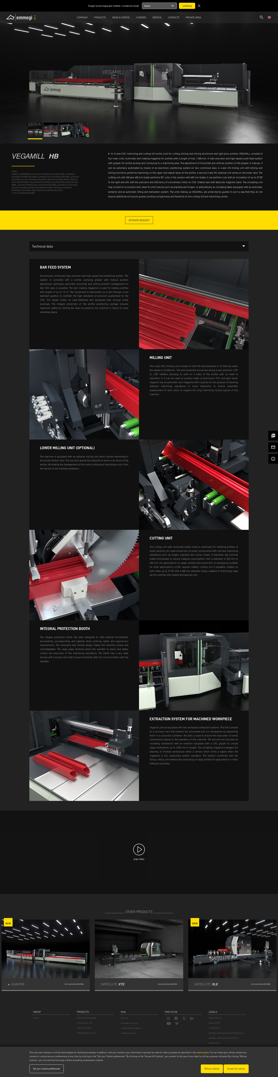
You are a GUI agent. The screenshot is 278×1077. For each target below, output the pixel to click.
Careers (141, 17)
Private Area (193, 17)
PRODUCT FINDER (84, 1028)
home (14, 171)
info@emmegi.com (128, 1033)
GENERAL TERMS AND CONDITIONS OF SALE (226, 1033)
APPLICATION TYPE (84, 1023)
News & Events (121, 17)
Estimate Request (139, 220)
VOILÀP (36, 1018)
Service (157, 17)
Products (100, 17)
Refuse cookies (211, 1068)
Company (82, 17)
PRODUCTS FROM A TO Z (87, 1033)
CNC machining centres (23, 193)
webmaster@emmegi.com (131, 1028)
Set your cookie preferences (46, 1068)
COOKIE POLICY (215, 1028)
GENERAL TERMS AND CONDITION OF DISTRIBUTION (223, 1040)
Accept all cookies (236, 1068)
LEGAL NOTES (214, 1023)
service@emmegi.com (129, 1023)
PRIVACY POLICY (215, 1018)
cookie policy (202, 1052)
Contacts (173, 17)
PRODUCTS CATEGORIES (86, 1018)
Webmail (124, 1018)
